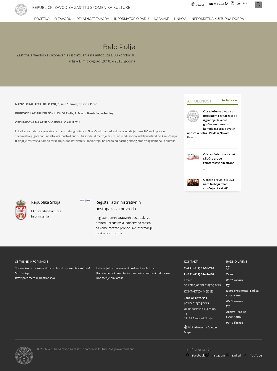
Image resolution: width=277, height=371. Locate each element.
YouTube (253, 355)
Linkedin (234, 355)
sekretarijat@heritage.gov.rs (202, 285)
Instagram (215, 355)
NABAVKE (161, 19)
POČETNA (42, 19)
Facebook (195, 355)
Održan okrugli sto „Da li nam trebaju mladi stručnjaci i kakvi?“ (219, 184)
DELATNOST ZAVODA (92, 19)
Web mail (216, 4)
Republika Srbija (45, 202)
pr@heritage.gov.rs (196, 303)
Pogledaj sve (230, 100)
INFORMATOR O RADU (131, 19)
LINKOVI (180, 19)
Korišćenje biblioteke (110, 278)
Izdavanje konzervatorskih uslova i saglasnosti (126, 268)
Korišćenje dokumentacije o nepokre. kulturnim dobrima (133, 273)
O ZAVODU (63, 19)
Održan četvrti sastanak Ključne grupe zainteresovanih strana (219, 158)
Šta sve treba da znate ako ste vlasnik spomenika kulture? (52, 268)
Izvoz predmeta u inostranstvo (35, 278)
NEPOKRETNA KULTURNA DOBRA (218, 19)
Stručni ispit (23, 273)
